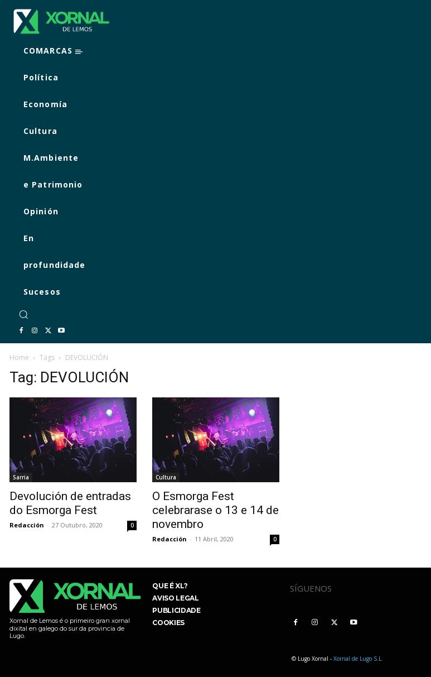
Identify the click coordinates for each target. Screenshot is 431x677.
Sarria (21, 477)
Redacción (26, 525)
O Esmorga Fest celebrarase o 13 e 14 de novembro (215, 510)
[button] (23, 314)
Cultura (166, 477)
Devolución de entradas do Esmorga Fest (70, 503)
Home (19, 357)
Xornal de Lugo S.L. (358, 658)
